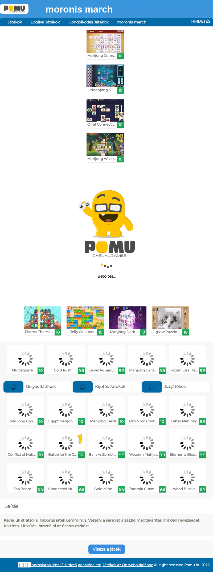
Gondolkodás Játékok (88, 22)
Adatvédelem (89, 565)
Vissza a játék (107, 549)
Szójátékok (164, 386)
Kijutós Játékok (99, 386)
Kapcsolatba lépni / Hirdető (53, 565)
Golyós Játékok (29, 386)
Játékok (14, 22)
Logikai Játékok (45, 22)
